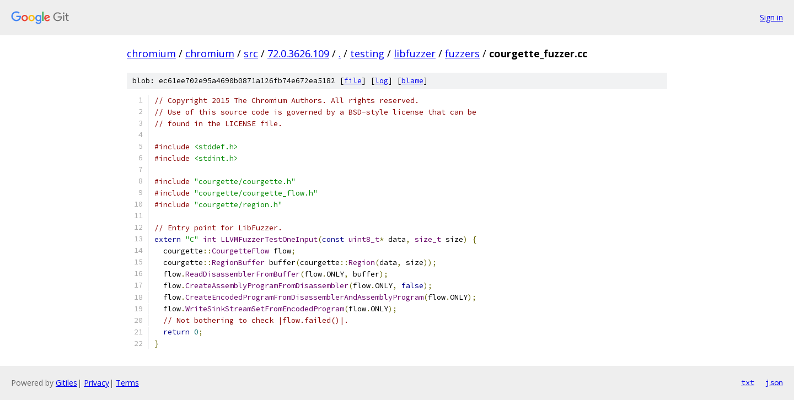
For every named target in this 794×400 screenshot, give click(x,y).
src (251, 53)
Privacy (96, 382)
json (774, 382)
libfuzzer (415, 53)
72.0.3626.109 (298, 53)
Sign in (771, 17)
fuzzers (462, 53)
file (353, 80)
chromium (151, 53)
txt (747, 382)
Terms (127, 382)
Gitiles (66, 382)
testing (367, 53)
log (381, 80)
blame (412, 80)
